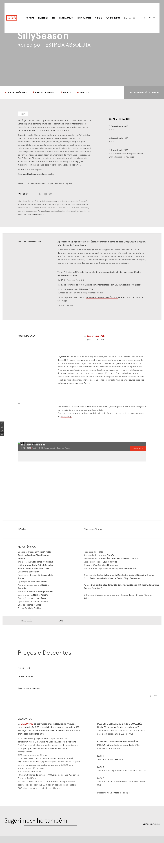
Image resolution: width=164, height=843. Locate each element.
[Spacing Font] (2, 427)
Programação (66, 18)
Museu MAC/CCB (84, 18)
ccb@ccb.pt (66, 416)
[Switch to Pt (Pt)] (149, 17)
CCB (53, 18)
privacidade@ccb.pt (35, 214)
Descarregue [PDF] (96, 336)
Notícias (30, 18)
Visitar (98, 18)
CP (39, 761)
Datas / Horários (16, 92)
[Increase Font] (2, 423)
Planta (154, 695)
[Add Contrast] (2, 431)
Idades (66, 92)
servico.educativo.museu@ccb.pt (102, 297)
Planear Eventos (113, 18)
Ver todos (151, 824)
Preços (83, 92)
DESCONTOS (27, 724)
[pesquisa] (144, 18)
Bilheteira (43, 18)
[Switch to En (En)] (154, 17)
